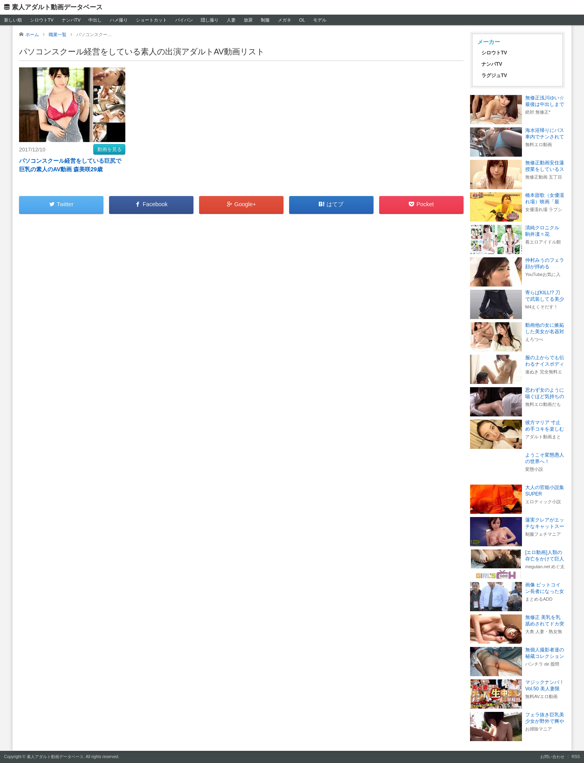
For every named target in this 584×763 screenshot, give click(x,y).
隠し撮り (210, 19)
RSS (575, 756)
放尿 (248, 19)
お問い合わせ (552, 756)
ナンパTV (71, 19)
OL (302, 19)
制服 (265, 19)
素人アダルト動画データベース (57, 7)
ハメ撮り (119, 19)
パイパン (184, 19)
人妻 (231, 19)
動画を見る (109, 149)
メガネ (284, 19)
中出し (95, 19)
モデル (319, 19)
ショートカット (151, 19)
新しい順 (13, 19)
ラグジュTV (494, 75)
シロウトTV (42, 19)
